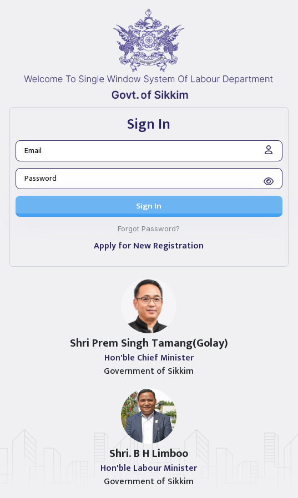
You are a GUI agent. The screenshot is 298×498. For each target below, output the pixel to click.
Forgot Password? (149, 228)
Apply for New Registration (149, 246)
